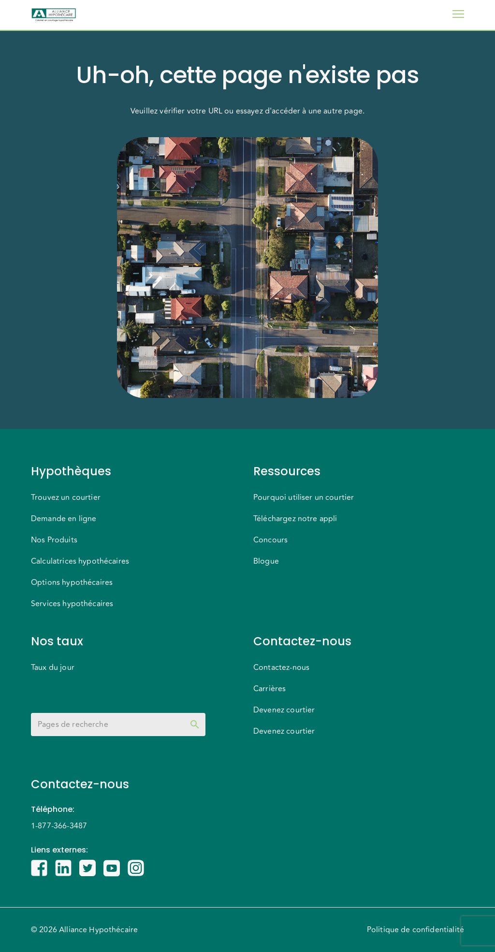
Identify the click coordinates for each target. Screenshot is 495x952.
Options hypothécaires (72, 582)
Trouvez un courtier (66, 497)
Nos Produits (54, 540)
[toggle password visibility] (194, 724)
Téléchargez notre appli (295, 519)
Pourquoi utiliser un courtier (303, 497)
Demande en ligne (63, 519)
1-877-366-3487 (59, 826)
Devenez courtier (284, 710)
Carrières (269, 689)
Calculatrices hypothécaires (80, 561)
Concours (270, 540)
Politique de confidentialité (415, 930)
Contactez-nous (281, 667)
